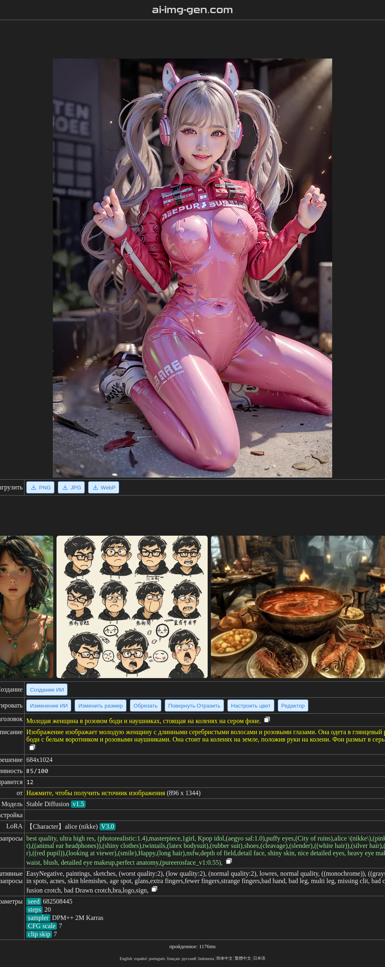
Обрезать (146, 706)
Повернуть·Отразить (194, 706)
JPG (71, 487)
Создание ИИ (47, 690)
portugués (157, 958)
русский (189, 958)
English (126, 958)
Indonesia (206, 958)
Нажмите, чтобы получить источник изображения (95, 792)
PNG (40, 487)
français (173, 958)
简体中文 (224, 958)
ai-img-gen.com (192, 10)
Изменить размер (100, 706)
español (140, 958)
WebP (104, 487)
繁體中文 (243, 958)
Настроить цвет (250, 706)
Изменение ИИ (49, 706)
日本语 (259, 958)
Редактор (293, 706)
